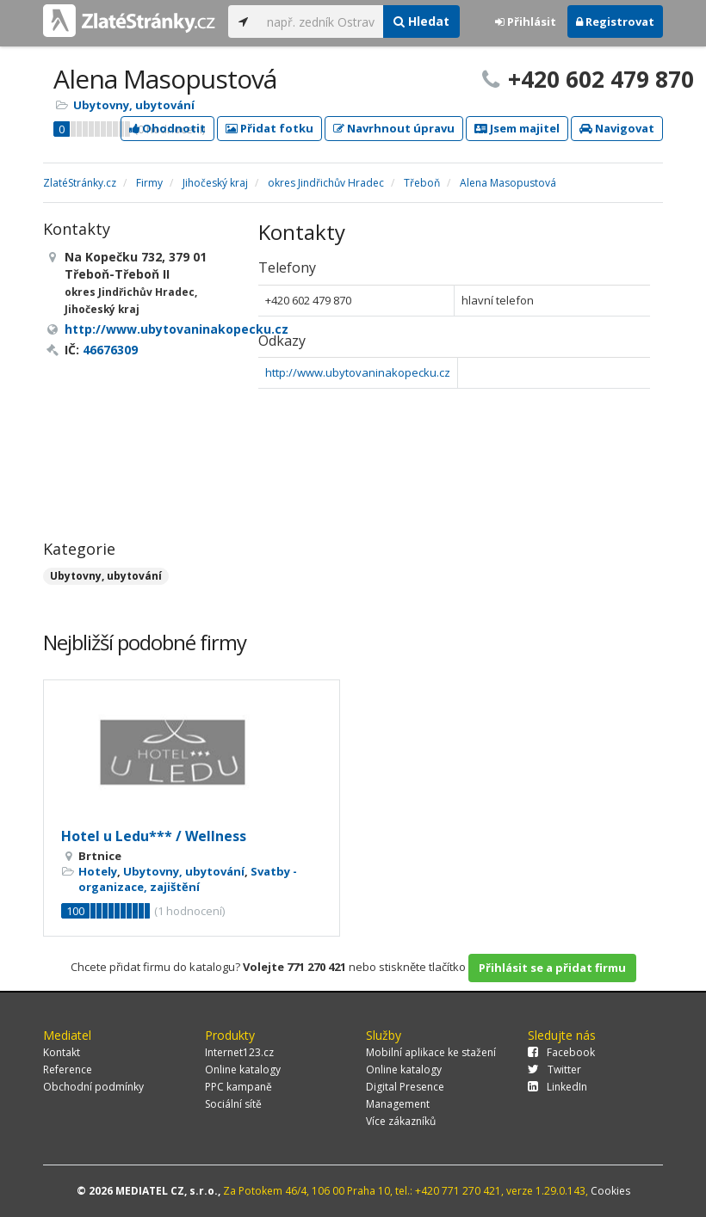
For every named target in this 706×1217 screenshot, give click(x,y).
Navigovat (616, 128)
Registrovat (615, 21)
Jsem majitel (517, 128)
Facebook (561, 1052)
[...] (320, 21)
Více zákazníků (401, 1121)
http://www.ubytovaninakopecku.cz (357, 372)
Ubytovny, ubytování (134, 105)
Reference (67, 1069)
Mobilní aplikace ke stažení (431, 1052)
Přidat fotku (269, 128)
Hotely (97, 871)
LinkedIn (557, 1086)
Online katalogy (243, 1069)
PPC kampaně (238, 1086)
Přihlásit (525, 21)
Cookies (610, 1190)
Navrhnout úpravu (394, 128)
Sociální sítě (233, 1104)
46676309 (110, 349)
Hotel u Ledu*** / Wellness (153, 836)
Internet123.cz (239, 1052)
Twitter (554, 1069)
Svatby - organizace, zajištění (187, 879)
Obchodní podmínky (93, 1086)
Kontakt (61, 1052)
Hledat (421, 21)
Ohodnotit (167, 128)
